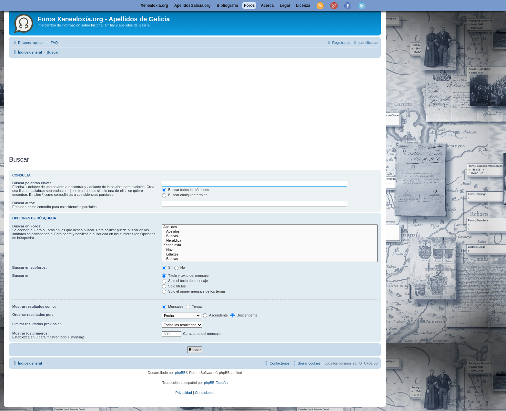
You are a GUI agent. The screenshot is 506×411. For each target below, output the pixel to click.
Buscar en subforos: (29, 267)
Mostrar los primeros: (30, 333)
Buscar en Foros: (26, 226)
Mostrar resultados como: (34, 306)
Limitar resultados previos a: (36, 324)
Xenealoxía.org (154, 5)
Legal (285, 5)
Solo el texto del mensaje (185, 281)
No (179, 267)
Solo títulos (174, 286)
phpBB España (216, 383)
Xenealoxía (270, 245)
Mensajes (172, 306)
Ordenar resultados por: (32, 314)
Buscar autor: (23, 203)
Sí (166, 267)
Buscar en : (22, 275)
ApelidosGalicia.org (192, 5)
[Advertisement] (195, 105)
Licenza (303, 5)
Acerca (267, 5)
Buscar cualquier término (184, 195)
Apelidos (270, 227)
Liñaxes (270, 254)
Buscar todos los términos (185, 190)
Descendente (244, 315)
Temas (194, 306)
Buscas (270, 236)
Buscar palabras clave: (31, 183)
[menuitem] (51, 42)
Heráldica (270, 240)
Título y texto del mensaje (185, 275)
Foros (249, 5)
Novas (270, 250)
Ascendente (215, 315)
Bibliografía (227, 5)
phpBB (180, 373)
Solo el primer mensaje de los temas (194, 291)
